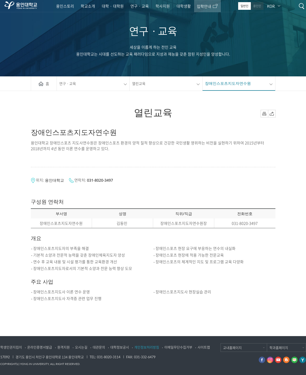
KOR (271, 6)
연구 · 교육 (139, 6)
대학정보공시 (119, 347)
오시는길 (81, 347)
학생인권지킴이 (11, 347)
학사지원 (163, 6)
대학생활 (184, 6)
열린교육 (138, 83)
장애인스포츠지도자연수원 (228, 83)
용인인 (257, 6)
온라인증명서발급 (39, 347)
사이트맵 (204, 347)
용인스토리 (65, 6)
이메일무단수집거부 (178, 347)
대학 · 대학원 (113, 6)
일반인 (244, 6)
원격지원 (63, 347)
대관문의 (99, 347)
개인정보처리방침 (146, 347)
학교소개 (88, 6)
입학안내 (204, 6)
